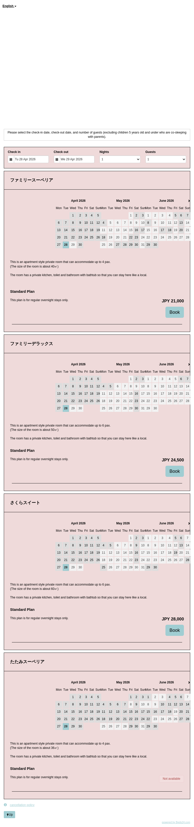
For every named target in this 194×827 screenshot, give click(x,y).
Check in (14, 152)
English (9, 6)
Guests (151, 152)
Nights (104, 152)
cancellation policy (19, 805)
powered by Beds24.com (176, 822)
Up (9, 814)
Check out (61, 152)
